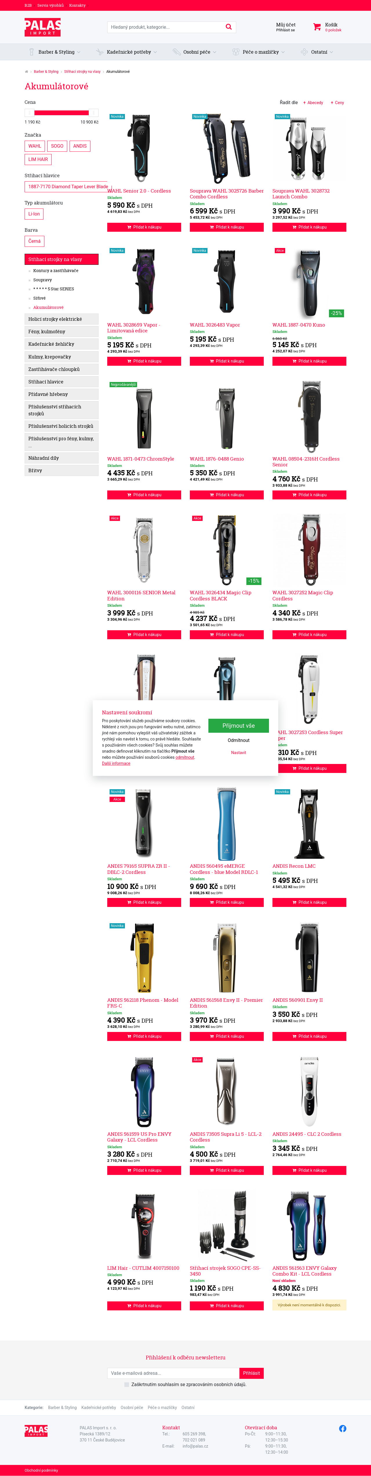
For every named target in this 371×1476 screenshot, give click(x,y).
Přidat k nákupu (144, 227)
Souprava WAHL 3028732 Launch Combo (301, 193)
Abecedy (312, 102)
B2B (28, 5)
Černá (34, 241)
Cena (30, 102)
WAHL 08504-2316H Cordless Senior (306, 461)
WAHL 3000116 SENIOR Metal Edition (141, 595)
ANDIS (80, 146)
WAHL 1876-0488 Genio (217, 458)
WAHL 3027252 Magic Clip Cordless (302, 595)
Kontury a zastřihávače (56, 271)
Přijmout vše (239, 725)
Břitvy (35, 470)
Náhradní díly (43, 458)
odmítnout (185, 757)
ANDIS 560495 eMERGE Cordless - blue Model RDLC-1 (224, 869)
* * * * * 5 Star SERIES (53, 289)
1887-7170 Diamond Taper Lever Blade (68, 186)
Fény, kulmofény (46, 331)
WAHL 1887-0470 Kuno (298, 324)
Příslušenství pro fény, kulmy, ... (61, 442)
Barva (31, 230)
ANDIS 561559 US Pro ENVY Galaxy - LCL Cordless (139, 1137)
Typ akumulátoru (44, 203)
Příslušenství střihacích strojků (54, 410)
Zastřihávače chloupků (54, 369)
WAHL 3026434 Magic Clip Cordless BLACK (220, 595)
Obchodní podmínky (41, 1470)
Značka (33, 135)
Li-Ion (34, 214)
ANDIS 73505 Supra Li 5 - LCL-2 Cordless (225, 1137)
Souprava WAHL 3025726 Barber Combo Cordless (227, 193)
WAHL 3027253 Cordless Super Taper (307, 735)
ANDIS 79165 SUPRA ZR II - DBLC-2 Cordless (138, 869)
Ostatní (187, 1407)
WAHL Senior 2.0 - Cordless (139, 190)
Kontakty (77, 5)
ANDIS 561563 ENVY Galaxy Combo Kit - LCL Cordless (304, 1271)
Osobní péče (132, 1407)
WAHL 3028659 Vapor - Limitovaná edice (134, 327)
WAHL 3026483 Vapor (215, 324)
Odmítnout (239, 740)
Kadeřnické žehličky (51, 344)
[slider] (29, 113)
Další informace (116, 763)
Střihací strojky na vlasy (82, 72)
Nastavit (238, 752)
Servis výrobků (50, 5)
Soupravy (42, 280)
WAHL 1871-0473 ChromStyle (140, 458)
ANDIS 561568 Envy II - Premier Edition (226, 1003)
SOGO (57, 146)
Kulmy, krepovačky (49, 357)
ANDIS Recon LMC (294, 866)
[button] (54, 52)
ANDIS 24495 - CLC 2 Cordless (306, 1134)
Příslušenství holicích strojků (60, 426)
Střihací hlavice (42, 175)
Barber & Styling (46, 72)
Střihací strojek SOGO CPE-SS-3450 (225, 1271)
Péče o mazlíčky (162, 1407)
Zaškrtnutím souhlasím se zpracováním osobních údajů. (188, 1384)
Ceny (337, 102)
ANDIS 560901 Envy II (297, 1000)
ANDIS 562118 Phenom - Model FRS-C (142, 1003)
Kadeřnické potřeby (98, 1407)
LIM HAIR (38, 159)
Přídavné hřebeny (48, 394)
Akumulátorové (48, 307)
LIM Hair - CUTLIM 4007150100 (143, 1268)
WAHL (34, 146)
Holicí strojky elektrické (55, 319)
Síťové (39, 298)
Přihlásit (251, 1373)
